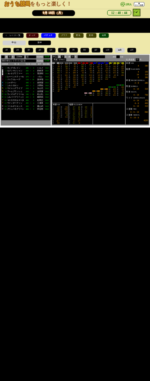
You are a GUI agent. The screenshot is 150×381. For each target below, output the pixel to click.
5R (51, 50)
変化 (78, 35)
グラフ (64, 35)
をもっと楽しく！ (38, 4)
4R (40, 50)
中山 (14, 42)
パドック (48, 35)
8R (84, 50)
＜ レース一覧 (13, 35)
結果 (104, 35)
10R (108, 50)
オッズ (32, 35)
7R (73, 50)
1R (6, 50)
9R (96, 50)
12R (132, 50)
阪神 (39, 42)
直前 (91, 35)
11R (120, 50)
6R (62, 50)
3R (28, 50)
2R (18, 50)
